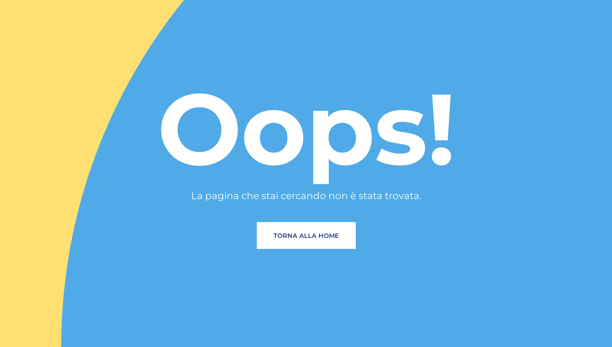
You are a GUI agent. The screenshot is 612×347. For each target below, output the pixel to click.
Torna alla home (306, 235)
